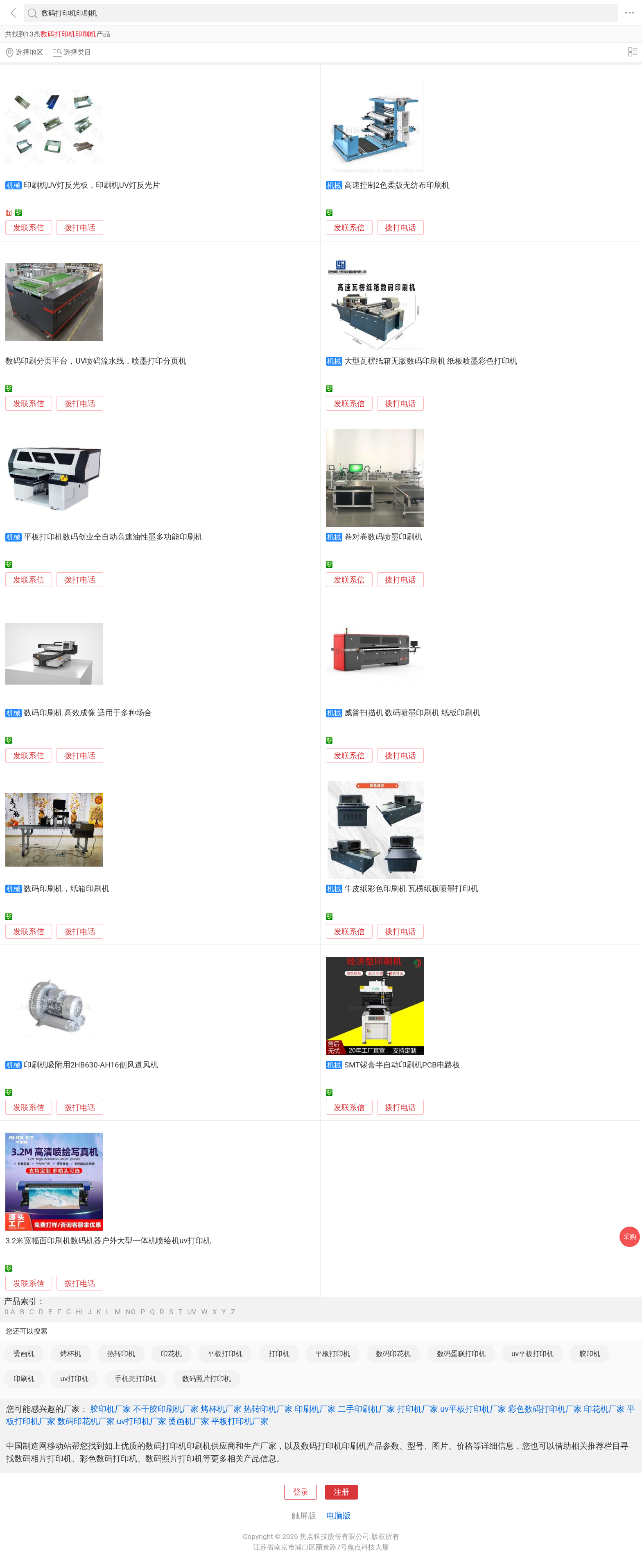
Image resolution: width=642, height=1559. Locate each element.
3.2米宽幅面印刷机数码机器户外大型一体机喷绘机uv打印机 (107, 1240)
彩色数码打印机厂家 (545, 1409)
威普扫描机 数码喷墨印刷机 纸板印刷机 (412, 712)
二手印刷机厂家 (366, 1409)
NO (131, 1312)
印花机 (171, 1354)
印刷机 (24, 1379)
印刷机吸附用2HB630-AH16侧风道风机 (91, 1065)
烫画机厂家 (188, 1421)
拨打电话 (79, 227)
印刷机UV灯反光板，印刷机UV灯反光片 (92, 185)
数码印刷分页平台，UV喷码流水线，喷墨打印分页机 (95, 361)
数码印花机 (393, 1354)
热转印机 (121, 1354)
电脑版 (338, 1515)
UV (191, 1312)
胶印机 (589, 1354)
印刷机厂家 (315, 1409)
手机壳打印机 (135, 1379)
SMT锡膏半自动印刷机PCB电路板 (402, 1065)
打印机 (279, 1354)
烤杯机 (70, 1354)
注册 (341, 1492)
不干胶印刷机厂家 (166, 1409)
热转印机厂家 (268, 1409)
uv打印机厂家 (141, 1421)
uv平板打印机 (532, 1354)
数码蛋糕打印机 (461, 1354)
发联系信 (28, 227)
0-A (10, 1312)
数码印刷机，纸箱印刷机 (66, 888)
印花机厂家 (604, 1409)
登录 (300, 1492)
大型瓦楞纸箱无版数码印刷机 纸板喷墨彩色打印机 (431, 361)
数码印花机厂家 (86, 1421)
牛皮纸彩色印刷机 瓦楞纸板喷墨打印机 (411, 888)
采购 (629, 1236)
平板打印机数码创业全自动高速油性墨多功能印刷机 (113, 537)
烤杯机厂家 (221, 1409)
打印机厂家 (417, 1409)
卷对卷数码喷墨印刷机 (383, 537)
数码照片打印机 (206, 1379)
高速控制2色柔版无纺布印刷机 (397, 185)
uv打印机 (74, 1379)
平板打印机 (225, 1354)
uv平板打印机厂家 (473, 1409)
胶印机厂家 (110, 1409)
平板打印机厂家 (240, 1421)
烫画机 (24, 1354)
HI (79, 1312)
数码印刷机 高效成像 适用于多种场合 (88, 712)
